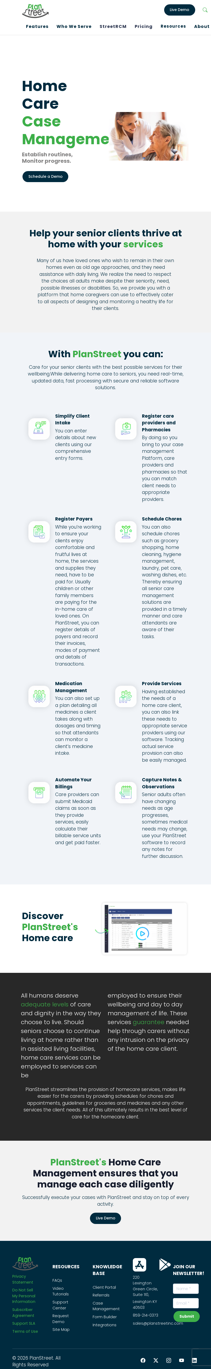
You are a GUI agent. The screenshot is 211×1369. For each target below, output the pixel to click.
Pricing (144, 26)
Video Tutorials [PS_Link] (60, 1289)
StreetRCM (113, 26)
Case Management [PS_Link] (106, 1304)
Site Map (61, 1328)
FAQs (57, 1279)
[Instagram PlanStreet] (168, 1359)
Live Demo (105, 1216)
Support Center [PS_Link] (60, 1303)
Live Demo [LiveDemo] (179, 9)
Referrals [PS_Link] (101, 1293)
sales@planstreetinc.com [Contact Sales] (158, 1321)
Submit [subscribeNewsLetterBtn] (186, 1314)
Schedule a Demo (45, 175)
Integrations (104, 1323)
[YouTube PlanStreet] (181, 1359)
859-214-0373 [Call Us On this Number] (145, 1314)
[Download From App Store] (139, 1263)
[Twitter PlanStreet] (156, 1359)
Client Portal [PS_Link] (104, 1285)
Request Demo (60, 1317)
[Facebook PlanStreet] (143, 1359)
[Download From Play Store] (165, 1263)
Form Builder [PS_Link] (105, 1315)
